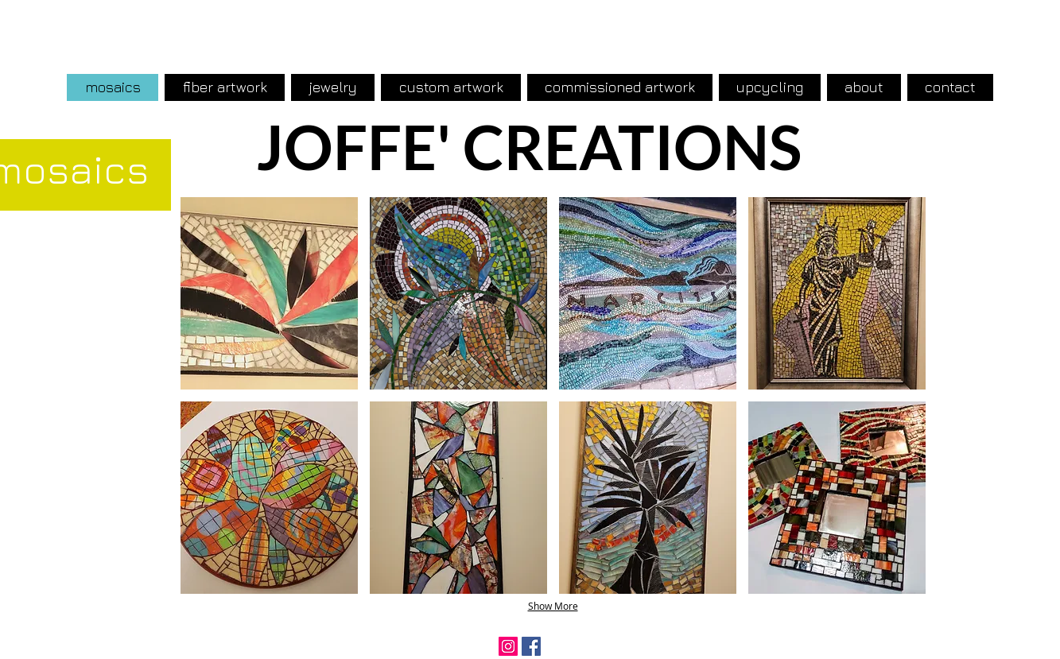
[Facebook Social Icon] (531, 646)
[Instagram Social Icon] (508, 646)
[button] (269, 293)
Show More (553, 605)
